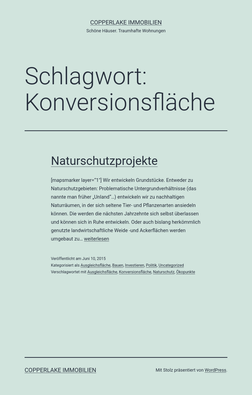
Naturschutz (163, 272)
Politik (151, 265)
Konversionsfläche (135, 272)
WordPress (215, 370)
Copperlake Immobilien (126, 22)
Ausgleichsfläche (95, 265)
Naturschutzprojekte (104, 161)
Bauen (117, 265)
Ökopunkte (185, 272)
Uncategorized (171, 265)
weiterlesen (96, 239)
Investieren (134, 265)
